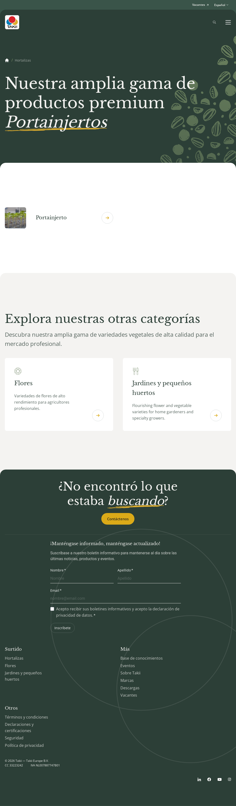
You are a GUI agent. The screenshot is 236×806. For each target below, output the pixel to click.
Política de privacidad (24, 745)
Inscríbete (62, 628)
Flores (10, 666)
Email (54, 590)
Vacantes (128, 695)
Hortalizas (14, 658)
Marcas (127, 680)
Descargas (130, 688)
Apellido (124, 570)
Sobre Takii (130, 673)
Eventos (127, 666)
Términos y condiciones (26, 717)
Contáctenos (118, 519)
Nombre (57, 570)
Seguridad (14, 738)
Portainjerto (59, 217)
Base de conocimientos (141, 658)
